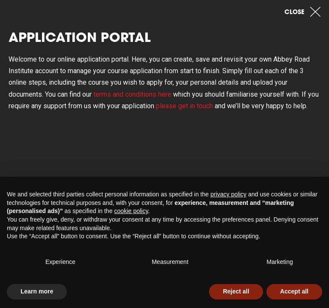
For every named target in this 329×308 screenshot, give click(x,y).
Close (302, 11)
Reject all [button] (236, 291)
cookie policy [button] (131, 210)
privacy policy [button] (228, 194)
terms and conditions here (132, 94)
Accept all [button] (294, 291)
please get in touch (184, 106)
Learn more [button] (37, 291)
